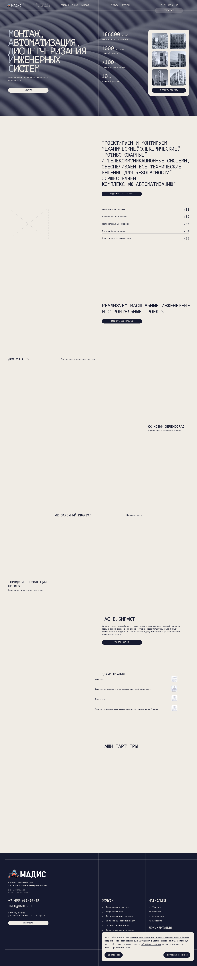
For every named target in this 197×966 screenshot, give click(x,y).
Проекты (126, 5)
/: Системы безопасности (115, 925)
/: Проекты (155, 912)
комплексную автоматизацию (137, 184)
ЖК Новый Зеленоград (166, 426)
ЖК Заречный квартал (73, 515)
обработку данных (151, 944)
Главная (65, 5)
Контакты (85, 5)
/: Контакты (155, 921)
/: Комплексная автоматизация (118, 921)
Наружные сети (134, 515)
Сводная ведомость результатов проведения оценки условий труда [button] (126, 709)
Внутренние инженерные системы (78, 359)
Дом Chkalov (18, 359)
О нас (75, 5)
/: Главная (155, 907)
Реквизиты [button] (100, 699)
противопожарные (123, 155)
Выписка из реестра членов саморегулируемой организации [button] (123, 689)
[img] (160, 41)
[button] (169, 10)
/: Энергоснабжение (112, 912)
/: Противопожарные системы (117, 916)
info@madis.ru (20, 906)
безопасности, (153, 173)
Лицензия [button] (99, 679)
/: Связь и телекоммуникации (118, 930)
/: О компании (156, 916)
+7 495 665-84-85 (169, 5)
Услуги (114, 5)
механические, (120, 149)
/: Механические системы (115, 907)
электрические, (160, 149)
